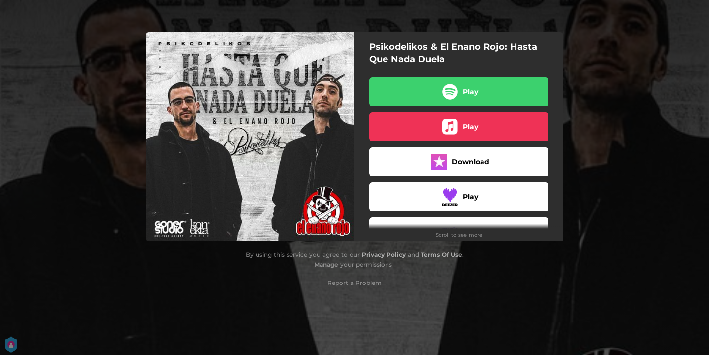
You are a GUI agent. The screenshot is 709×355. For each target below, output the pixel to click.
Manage (326, 264)
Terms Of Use (441, 254)
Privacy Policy (384, 254)
